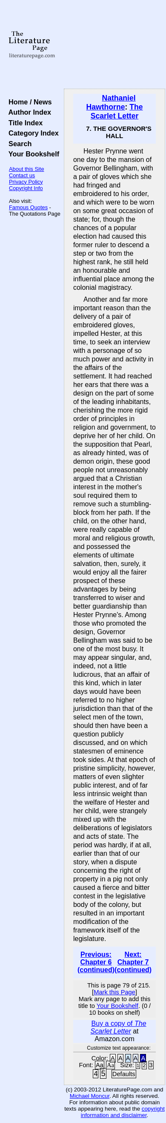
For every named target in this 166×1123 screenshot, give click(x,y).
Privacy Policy (26, 182)
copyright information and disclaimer (123, 1112)
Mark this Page (114, 992)
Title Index (24, 123)
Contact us (22, 175)
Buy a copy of (118, 1027)
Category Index (32, 133)
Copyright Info (26, 188)
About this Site (26, 169)
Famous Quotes (28, 207)
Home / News (28, 102)
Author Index (28, 112)
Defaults (123, 1074)
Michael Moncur (89, 1096)
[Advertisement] (114, 44)
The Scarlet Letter (117, 111)
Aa (99, 1065)
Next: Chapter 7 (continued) (133, 962)
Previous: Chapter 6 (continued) (95, 962)
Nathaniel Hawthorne (111, 102)
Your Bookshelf (32, 154)
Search (18, 143)
